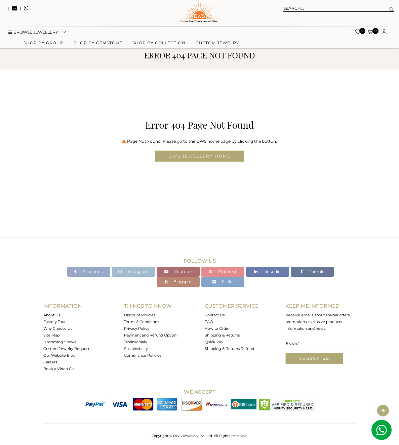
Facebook (88, 271)
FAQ (209, 321)
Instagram (133, 271)
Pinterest (223, 271)
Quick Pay (214, 342)
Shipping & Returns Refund (229, 348)
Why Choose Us (57, 328)
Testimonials (135, 342)
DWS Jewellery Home (199, 156)
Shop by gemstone (98, 44)
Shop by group (44, 44)
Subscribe (314, 358)
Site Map (51, 335)
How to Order (217, 328)
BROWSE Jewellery (33, 33)
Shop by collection (159, 44)
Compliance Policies (142, 355)
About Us (51, 315)
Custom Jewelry (217, 44)
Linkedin (267, 271)
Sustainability (136, 348)
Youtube (178, 271)
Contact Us (215, 315)
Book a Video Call (59, 368)
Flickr (222, 281)
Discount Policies (139, 315)
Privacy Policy (136, 328)
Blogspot (178, 281)
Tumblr (312, 271)
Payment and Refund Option (150, 335)
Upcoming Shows (59, 342)
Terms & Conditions (141, 321)
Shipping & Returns (222, 335)
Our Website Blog (59, 355)
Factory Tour (54, 321)
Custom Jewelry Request (66, 348)
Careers (50, 362)
